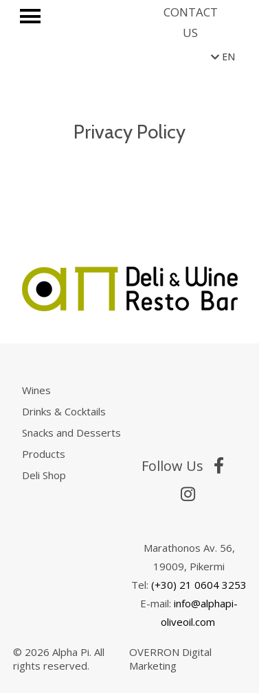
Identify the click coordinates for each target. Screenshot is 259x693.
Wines (36, 390)
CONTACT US (191, 22)
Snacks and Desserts (71, 432)
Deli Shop (44, 475)
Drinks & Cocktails (64, 411)
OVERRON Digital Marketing (170, 658)
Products (43, 454)
